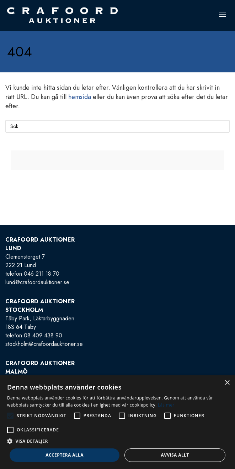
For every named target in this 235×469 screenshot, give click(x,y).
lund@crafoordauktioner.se (37, 282)
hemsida (79, 96)
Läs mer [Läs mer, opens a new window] (166, 405)
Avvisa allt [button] (175, 455)
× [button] (227, 383)
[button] (117, 441)
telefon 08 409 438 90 (33, 335)
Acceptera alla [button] (65, 455)
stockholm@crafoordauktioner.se (44, 344)
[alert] (117, 422)
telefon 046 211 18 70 (32, 274)
